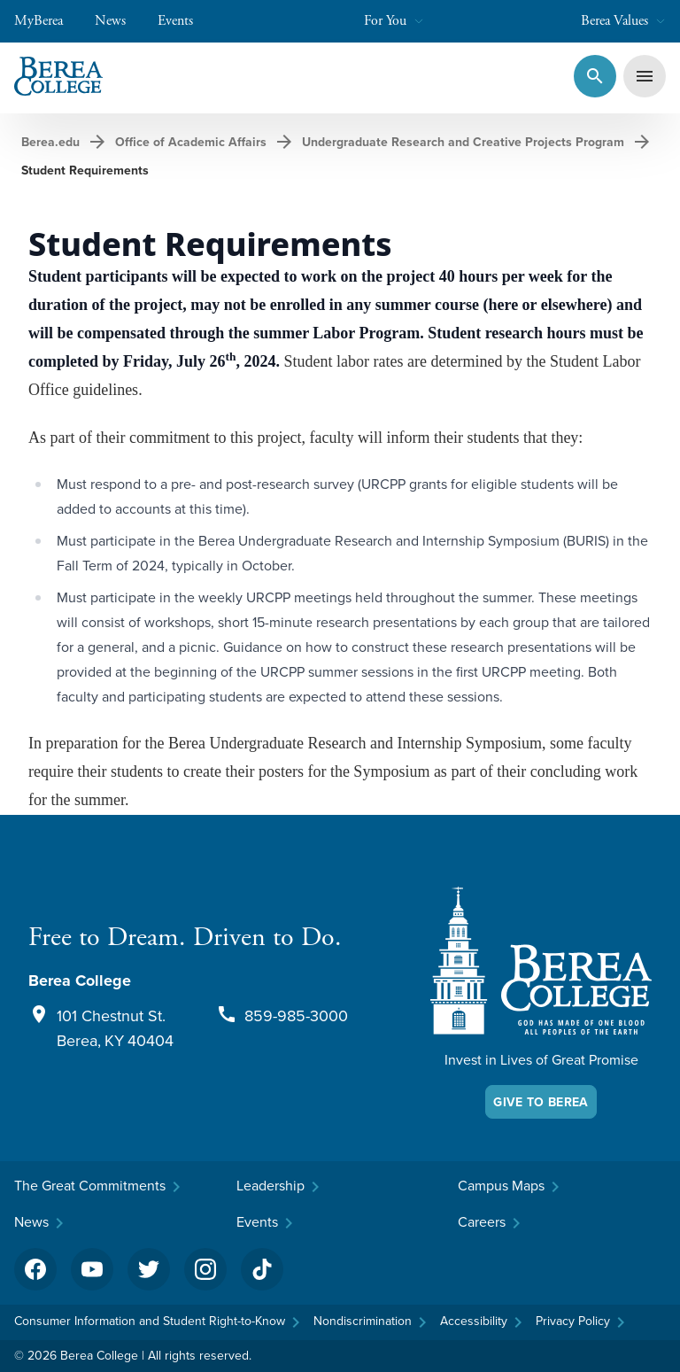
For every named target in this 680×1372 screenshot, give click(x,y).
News (119, 21)
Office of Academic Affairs (191, 142)
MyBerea (47, 21)
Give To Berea (541, 1102)
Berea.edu (50, 142)
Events (184, 21)
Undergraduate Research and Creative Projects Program (463, 142)
